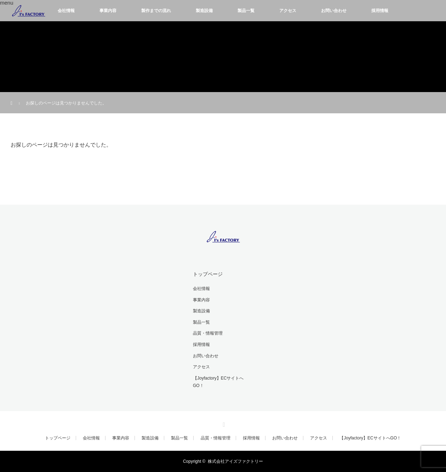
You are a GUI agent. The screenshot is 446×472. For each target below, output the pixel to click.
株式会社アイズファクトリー (235, 461)
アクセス (287, 10)
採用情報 (379, 10)
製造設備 (204, 10)
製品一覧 (246, 10)
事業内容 (107, 10)
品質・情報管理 (208, 333)
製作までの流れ (156, 10)
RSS (223, 423)
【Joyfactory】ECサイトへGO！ (218, 382)
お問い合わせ (334, 10)
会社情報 (66, 10)
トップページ (208, 274)
